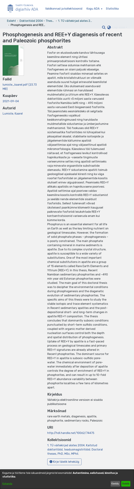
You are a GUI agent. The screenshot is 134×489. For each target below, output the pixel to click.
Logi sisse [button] (119, 27)
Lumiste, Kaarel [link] (13, 113)
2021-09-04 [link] (11, 101)
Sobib (125, 483)
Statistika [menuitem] (112, 8)
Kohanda (7, 483)
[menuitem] (94, 8)
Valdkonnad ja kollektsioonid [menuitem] (63, 8)
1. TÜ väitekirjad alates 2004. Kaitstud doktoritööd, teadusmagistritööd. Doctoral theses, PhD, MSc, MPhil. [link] (75, 20)
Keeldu (115, 483)
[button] (104, 27)
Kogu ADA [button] (93, 8)
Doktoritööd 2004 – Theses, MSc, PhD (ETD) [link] (37, 20)
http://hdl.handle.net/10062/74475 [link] (70, 433)
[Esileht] (24, 9)
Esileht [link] (11, 20)
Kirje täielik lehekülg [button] (64, 461)
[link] (75, 449)
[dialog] (67, 479)
